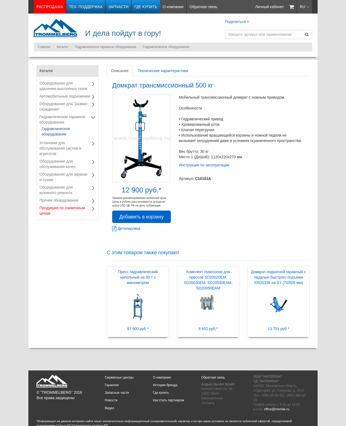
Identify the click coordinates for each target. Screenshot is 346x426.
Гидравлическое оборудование (166, 47)
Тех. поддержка (85, 7)
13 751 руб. (278, 329)
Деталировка (126, 228)
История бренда (165, 385)
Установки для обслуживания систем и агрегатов (60, 148)
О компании (173, 7)
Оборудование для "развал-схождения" (64, 106)
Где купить (145, 7)
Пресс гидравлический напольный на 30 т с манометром (138, 277)
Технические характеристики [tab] (163, 71)
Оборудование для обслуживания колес (57, 164)
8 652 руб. (208, 329)
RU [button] (305, 7)
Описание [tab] (119, 71)
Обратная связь (203, 7)
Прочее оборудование (58, 200)
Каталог (62, 47)
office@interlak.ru (276, 409)
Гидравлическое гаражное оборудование (106, 47)
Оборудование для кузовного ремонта (56, 190)
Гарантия (112, 385)
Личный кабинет (269, 7)
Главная (44, 47)
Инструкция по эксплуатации (204, 165)
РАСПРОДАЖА (49, 7)
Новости (111, 400)
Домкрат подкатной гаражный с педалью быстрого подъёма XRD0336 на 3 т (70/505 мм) (278, 277)
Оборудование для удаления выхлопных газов (63, 86)
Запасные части (117, 393)
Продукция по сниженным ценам (62, 210)
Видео (109, 408)
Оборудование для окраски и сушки (63, 177)
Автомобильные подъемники (64, 96)
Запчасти (118, 7)
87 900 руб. (138, 329)
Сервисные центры (119, 377)
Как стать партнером (168, 400)
